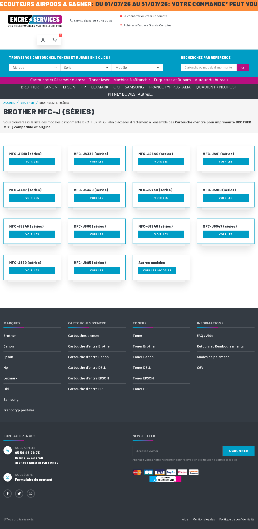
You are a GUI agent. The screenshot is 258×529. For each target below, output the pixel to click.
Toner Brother (144, 346)
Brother (9, 335)
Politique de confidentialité (237, 519)
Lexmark (10, 378)
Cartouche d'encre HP (85, 389)
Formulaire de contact (34, 480)
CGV (200, 367)
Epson (8, 357)
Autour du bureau (211, 79)
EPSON (69, 87)
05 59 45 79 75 (27, 453)
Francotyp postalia (18, 410)
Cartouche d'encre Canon (88, 357)
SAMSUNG (134, 87)
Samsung (11, 399)
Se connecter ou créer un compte (143, 16)
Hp (5, 367)
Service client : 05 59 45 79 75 (91, 21)
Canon (8, 346)
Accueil (9, 102)
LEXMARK (99, 87)
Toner (137, 335)
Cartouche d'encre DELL (87, 367)
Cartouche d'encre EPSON (88, 378)
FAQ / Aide (205, 335)
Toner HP (140, 389)
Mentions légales (204, 519)
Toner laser (99, 79)
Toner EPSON (143, 378)
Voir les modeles (157, 270)
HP (83, 87)
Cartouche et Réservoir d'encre (57, 79)
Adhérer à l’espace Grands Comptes (145, 25)
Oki (6, 389)
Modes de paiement (213, 357)
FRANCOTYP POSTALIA (170, 87)
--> (34, 67)
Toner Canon (143, 357)
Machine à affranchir (131, 79)
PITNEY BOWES (121, 94)
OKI (116, 87)
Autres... (145, 94)
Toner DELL (142, 367)
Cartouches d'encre (83, 335)
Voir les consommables (32, 162)
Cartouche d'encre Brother (89, 346)
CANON (51, 87)
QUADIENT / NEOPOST (216, 87)
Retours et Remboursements (220, 346)
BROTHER (30, 87)
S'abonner (238, 451)
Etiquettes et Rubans (172, 79)
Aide (185, 519)
